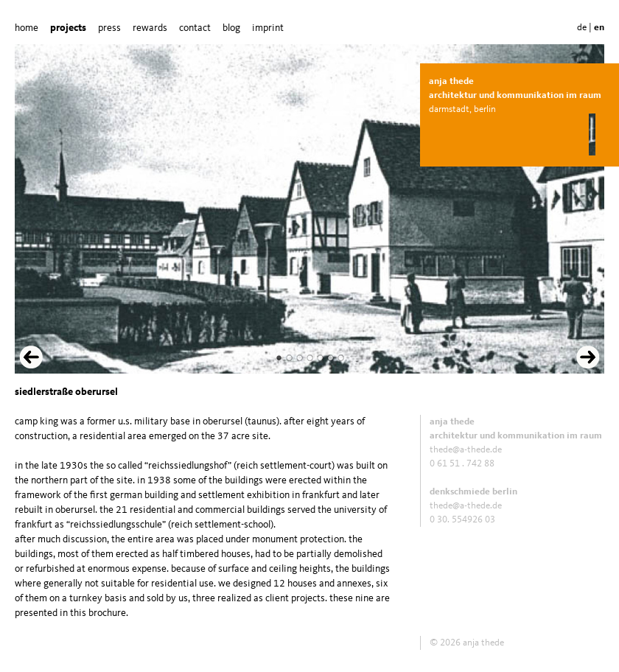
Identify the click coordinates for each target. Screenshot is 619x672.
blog (231, 28)
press (109, 28)
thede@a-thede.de (466, 450)
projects (68, 28)
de (582, 27)
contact (195, 28)
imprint (268, 28)
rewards (150, 28)
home (26, 28)
